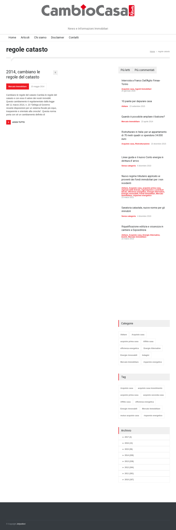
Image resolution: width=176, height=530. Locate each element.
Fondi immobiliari (147, 194)
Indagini (145, 355)
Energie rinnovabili (129, 194)
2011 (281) (128, 473)
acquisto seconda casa (153, 395)
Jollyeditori (21, 524)
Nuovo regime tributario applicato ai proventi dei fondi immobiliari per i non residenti (142, 180)
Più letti (125, 70)
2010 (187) (128, 479)
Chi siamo (40, 37)
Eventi (124, 237)
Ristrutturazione (142, 144)
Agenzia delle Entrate (130, 190)
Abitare (124, 106)
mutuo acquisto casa (129, 416)
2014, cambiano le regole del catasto (23, 74)
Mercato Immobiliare (17, 86)
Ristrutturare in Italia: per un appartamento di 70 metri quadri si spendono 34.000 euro (144, 135)
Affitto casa (148, 341)
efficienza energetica (137, 192)
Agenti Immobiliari (143, 89)
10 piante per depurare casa (136, 101)
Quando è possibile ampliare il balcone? (143, 116)
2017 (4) (127, 437)
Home (12, 37)
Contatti (74, 37)
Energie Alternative (155, 192)
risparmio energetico (142, 195)
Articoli (25, 37)
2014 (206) (128, 455)
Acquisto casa (127, 89)
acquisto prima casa (152, 188)
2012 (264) (128, 467)
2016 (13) (127, 443)
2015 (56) (127, 449)
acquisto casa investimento (150, 388)
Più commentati (144, 70)
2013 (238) (128, 461)
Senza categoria (128, 166)
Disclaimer (57, 37)
